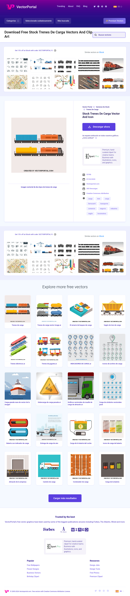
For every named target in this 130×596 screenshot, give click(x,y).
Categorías (13, 21)
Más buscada (63, 21)
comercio (91, 209)
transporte (104, 204)
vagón (90, 213)
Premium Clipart (96, 576)
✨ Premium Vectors (114, 21)
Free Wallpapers (33, 565)
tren (98, 199)
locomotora (102, 213)
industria (114, 209)
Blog (85, 6)
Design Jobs (95, 565)
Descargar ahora (99, 126)
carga (90, 199)
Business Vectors (34, 573)
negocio (103, 209)
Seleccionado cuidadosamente (38, 21)
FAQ (78, 6)
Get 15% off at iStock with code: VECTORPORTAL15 (34, 50)
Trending (61, 6)
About (70, 6)
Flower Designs (33, 569)
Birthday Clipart (33, 576)
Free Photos (94, 573)
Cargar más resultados (65, 498)
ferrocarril (91, 204)
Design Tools (95, 569)
